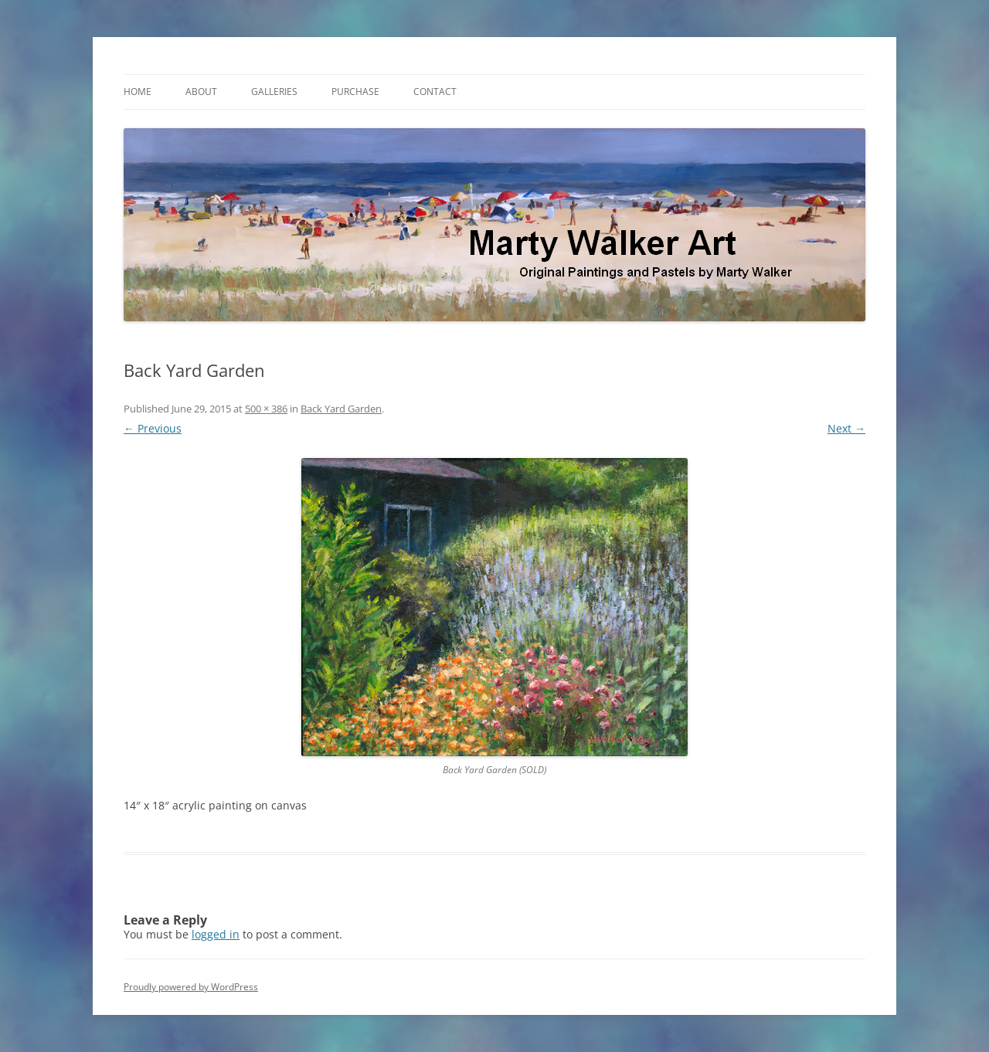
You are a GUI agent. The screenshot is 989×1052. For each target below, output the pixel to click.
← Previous (153, 428)
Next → (846, 428)
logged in (216, 934)
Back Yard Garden (341, 409)
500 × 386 (266, 409)
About (201, 91)
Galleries (274, 91)
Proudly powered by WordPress (191, 986)
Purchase (355, 91)
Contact (435, 91)
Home (137, 91)
